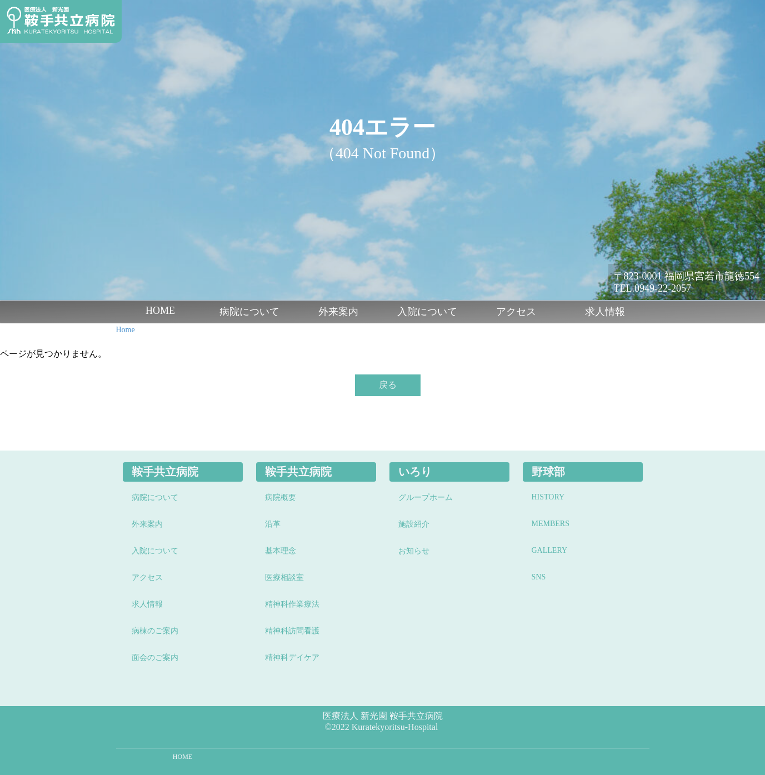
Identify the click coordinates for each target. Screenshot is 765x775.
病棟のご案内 (155, 631)
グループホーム (425, 497)
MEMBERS (550, 523)
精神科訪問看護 (292, 631)
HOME (160, 310)
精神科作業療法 (292, 604)
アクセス (516, 311)
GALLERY (550, 550)
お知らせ (413, 551)
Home (125, 330)
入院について (427, 311)
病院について (249, 311)
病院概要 (280, 497)
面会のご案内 (155, 657)
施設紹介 (413, 524)
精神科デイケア (292, 657)
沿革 (273, 524)
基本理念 (280, 551)
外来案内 (338, 311)
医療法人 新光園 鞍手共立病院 (383, 716)
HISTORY (548, 497)
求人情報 (605, 311)
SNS (539, 577)
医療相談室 (284, 577)
